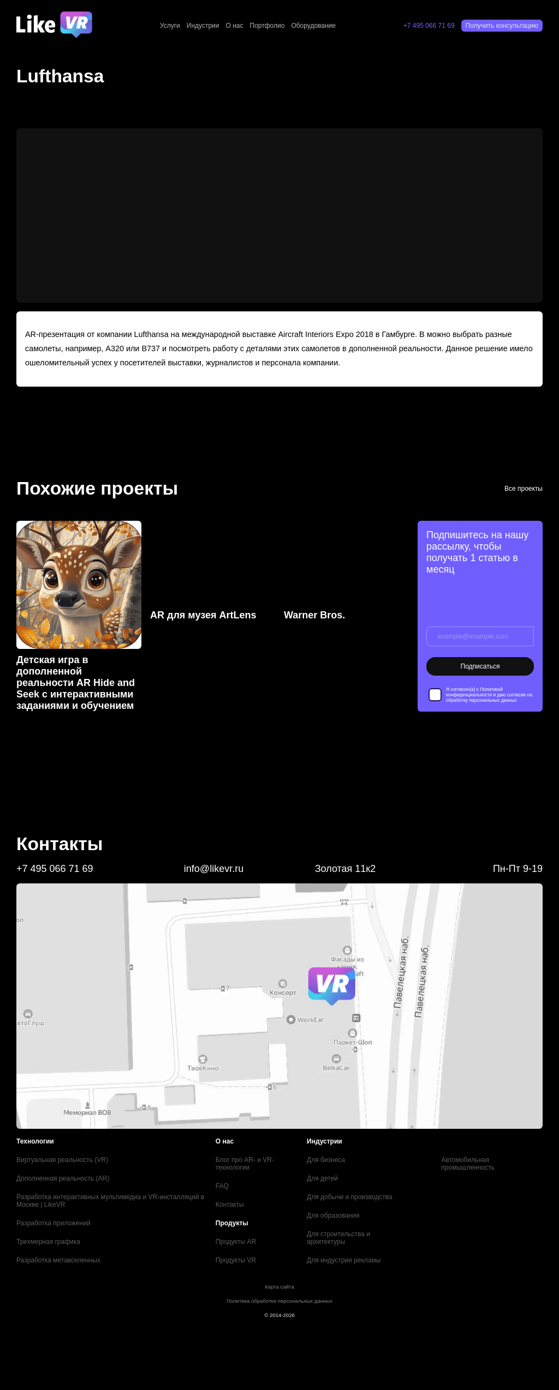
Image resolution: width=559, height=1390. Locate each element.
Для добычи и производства (350, 1197)
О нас (234, 25)
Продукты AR (236, 1241)
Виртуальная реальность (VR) (62, 1160)
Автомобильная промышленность (468, 1163)
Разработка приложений (53, 1223)
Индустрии (203, 25)
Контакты (230, 1204)
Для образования (333, 1215)
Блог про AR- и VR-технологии (245, 1163)
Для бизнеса (326, 1160)
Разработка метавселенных (58, 1260)
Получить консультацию (502, 25)
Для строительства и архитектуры (338, 1237)
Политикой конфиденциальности (474, 692)
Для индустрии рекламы (343, 1260)
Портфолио (267, 25)
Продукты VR (236, 1260)
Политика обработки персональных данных (279, 1301)
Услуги (170, 25)
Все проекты (523, 488)
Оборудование (313, 25)
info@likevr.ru (213, 868)
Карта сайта (279, 1287)
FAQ (222, 1186)
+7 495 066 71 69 (429, 25)
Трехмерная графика (48, 1241)
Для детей (322, 1178)
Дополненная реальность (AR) (62, 1178)
